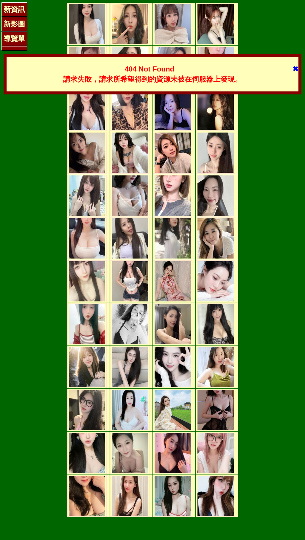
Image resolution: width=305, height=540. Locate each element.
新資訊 (14, 9)
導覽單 (14, 39)
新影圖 (14, 24)
